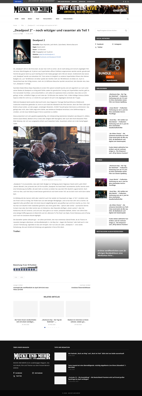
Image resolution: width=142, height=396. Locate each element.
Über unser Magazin (64, 1)
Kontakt (74, 1)
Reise (57, 19)
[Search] (128, 19)
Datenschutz (91, 1)
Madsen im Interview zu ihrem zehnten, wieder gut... (78, 321)
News (23, 19)
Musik (30, 19)
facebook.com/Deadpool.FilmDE (50, 57)
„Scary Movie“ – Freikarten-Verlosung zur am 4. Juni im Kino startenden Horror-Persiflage (118, 111)
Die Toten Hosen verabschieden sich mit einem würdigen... (25, 321)
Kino (21, 277)
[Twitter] (128, 1)
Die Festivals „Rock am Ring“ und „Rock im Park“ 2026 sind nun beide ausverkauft (96, 353)
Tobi (21, 34)
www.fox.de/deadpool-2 (47, 54)
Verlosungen (67, 19)
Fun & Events (47, 19)
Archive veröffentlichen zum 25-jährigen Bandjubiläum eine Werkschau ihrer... (112, 253)
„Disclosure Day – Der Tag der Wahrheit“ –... (42, 1)
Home (16, 19)
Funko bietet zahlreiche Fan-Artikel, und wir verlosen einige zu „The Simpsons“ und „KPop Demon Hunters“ (118, 150)
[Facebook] (123, 1)
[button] (24, 1)
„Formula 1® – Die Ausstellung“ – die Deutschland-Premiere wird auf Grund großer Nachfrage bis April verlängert (96, 378)
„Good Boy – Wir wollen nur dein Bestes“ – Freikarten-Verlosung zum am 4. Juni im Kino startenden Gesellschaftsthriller (118, 123)
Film (37, 19)
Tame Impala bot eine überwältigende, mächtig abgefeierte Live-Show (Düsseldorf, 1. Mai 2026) (97, 366)
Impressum (82, 1)
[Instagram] (125, 1)
